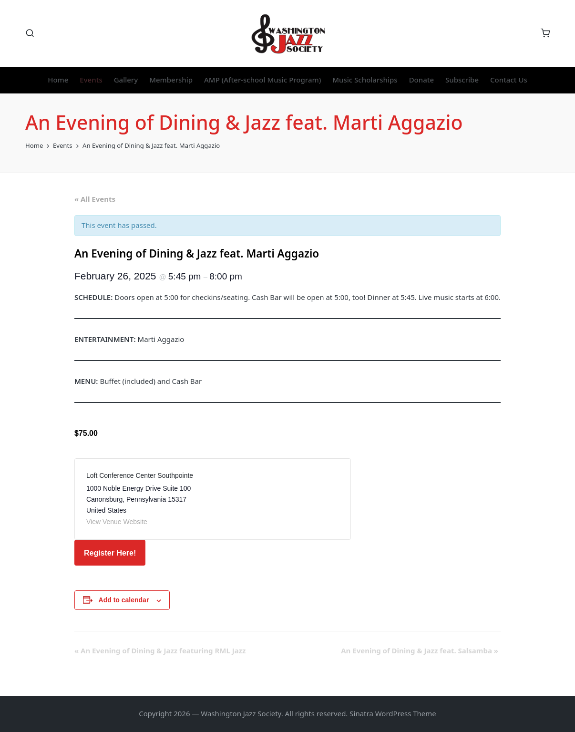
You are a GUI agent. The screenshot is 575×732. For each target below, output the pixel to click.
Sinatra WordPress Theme (392, 713)
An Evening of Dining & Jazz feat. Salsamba (419, 650)
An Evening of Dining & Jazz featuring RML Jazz (160, 650)
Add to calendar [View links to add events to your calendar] (124, 600)
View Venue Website (116, 522)
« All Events (94, 199)
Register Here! (110, 553)
